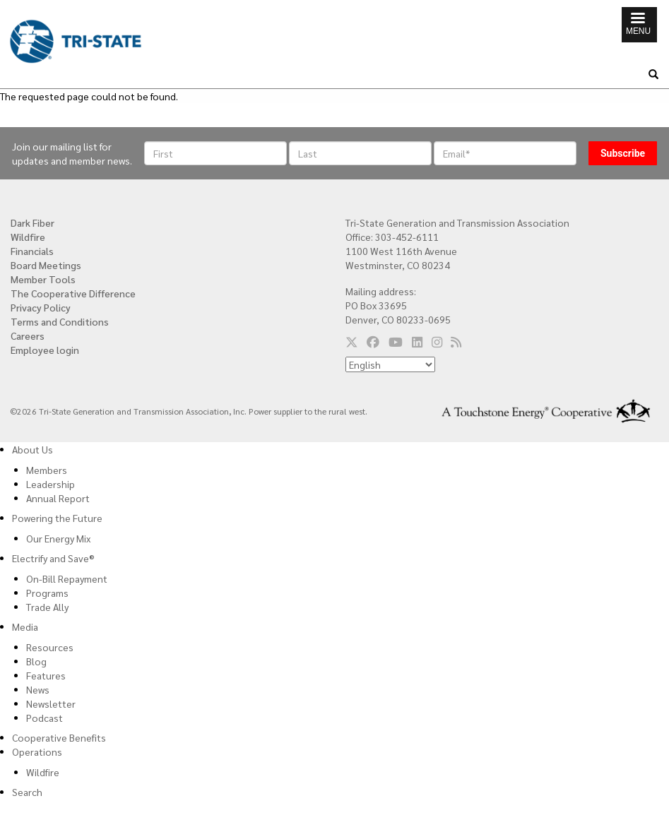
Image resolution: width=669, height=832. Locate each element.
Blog (36, 661)
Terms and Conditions (60, 321)
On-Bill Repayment (66, 578)
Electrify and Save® (53, 558)
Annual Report (58, 498)
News (37, 689)
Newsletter (51, 703)
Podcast (44, 717)
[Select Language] (390, 364)
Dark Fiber (32, 222)
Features (46, 675)
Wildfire (28, 236)
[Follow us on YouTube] (396, 341)
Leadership (50, 483)
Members (46, 469)
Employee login (45, 349)
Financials (32, 250)
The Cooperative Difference (73, 293)
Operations (37, 751)
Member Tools (43, 279)
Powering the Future (57, 517)
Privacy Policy (41, 307)
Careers (28, 335)
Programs (47, 592)
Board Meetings (46, 264)
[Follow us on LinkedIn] (417, 341)
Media (25, 626)
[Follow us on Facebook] (373, 341)
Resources (49, 647)
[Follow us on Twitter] (351, 341)
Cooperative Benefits (59, 737)
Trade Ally (47, 606)
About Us (32, 449)
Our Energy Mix (58, 538)
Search (27, 791)
